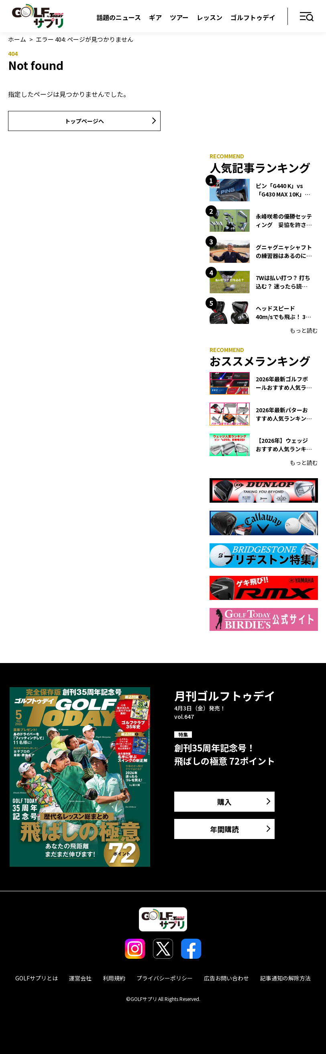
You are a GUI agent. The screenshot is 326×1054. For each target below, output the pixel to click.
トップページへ (84, 121)
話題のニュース (118, 17)
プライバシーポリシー (165, 978)
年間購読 (224, 829)
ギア (155, 17)
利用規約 (114, 978)
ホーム (17, 39)
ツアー (179, 17)
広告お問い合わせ (226, 978)
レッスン (209, 17)
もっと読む (304, 330)
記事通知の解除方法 (285, 978)
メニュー (307, 17)
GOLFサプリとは (36, 978)
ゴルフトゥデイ (252, 17)
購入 (224, 801)
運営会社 (80, 978)
